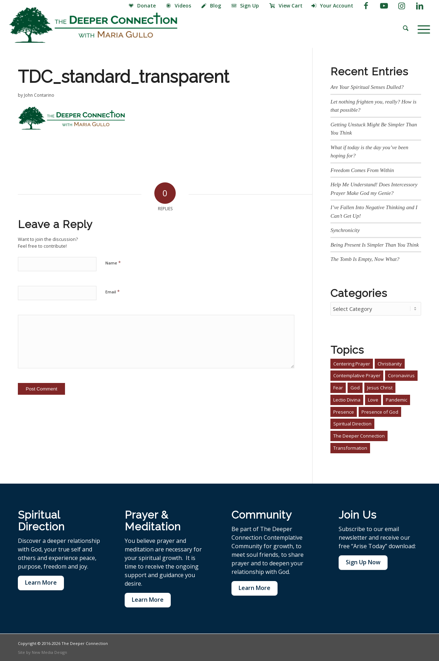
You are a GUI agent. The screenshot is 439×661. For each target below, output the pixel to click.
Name (113, 262)
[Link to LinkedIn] (419, 5)
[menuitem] (143, 6)
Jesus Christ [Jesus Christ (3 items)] (380, 386)
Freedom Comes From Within (362, 170)
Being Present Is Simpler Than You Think (374, 245)
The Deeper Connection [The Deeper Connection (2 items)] (359, 435)
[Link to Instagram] (401, 5)
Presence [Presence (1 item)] (343, 411)
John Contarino (39, 95)
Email (112, 291)
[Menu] (421, 28)
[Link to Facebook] (366, 5)
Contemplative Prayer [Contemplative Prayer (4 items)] (356, 374)
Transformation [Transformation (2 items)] (350, 447)
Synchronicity (345, 230)
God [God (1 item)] (355, 386)
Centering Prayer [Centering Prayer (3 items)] (351, 362)
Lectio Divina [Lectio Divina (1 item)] (346, 398)
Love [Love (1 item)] (373, 398)
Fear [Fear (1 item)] (338, 386)
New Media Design (49, 651)
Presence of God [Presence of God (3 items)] (379, 411)
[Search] (405, 28)
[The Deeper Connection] (93, 25)
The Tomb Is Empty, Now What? (364, 259)
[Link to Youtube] (384, 5)
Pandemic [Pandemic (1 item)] (396, 398)
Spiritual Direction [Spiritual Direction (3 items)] (352, 422)
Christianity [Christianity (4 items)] (390, 362)
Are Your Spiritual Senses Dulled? (367, 87)
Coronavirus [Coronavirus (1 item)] (401, 374)
